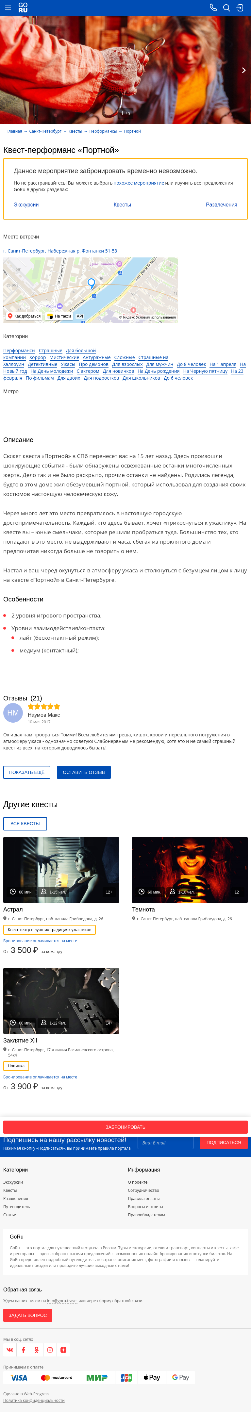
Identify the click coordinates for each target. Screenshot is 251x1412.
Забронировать (125, 1127)
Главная (14, 131)
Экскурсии (26, 204)
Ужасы (68, 364)
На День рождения (159, 371)
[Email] (165, 1142)
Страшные (50, 350)
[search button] (226, 8)
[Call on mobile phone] (213, 8)
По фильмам (40, 378)
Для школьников (141, 378)
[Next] (244, 70)
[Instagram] (50, 1349)
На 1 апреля (222, 364)
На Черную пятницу (205, 371)
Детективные (42, 364)
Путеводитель (16, 1206)
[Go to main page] (23, 8)
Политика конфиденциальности (34, 1400)
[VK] (10, 1349)
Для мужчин (159, 364)
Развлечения (221, 204)
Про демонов (94, 364)
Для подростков (101, 378)
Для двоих (69, 378)
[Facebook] (23, 1349)
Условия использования (156, 317)
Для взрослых (127, 364)
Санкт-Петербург (45, 131)
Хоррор (37, 357)
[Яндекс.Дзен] (63, 1349)
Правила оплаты (144, 1198)
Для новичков (118, 371)
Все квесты (25, 823)
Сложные (124, 357)
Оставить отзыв (84, 772)
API (80, 316)
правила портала (114, 1148)
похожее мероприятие (138, 183)
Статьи (9, 1215)
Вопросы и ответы (145, 1206)
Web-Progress (36, 1394)
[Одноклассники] (36, 1349)
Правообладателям (146, 1215)
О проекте (138, 1182)
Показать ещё (26, 772)
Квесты (122, 204)
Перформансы (103, 131)
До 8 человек (191, 364)
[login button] (239, 8)
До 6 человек (178, 378)
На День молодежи (52, 371)
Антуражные (96, 357)
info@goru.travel (62, 1301)
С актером (88, 371)
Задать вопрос (27, 1315)
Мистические (64, 357)
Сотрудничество (143, 1190)
